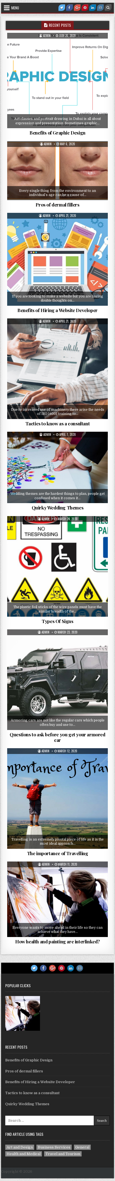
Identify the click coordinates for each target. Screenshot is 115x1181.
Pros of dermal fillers (57, 205)
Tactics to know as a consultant (57, 423)
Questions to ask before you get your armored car (57, 737)
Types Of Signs (57, 621)
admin (47, 35)
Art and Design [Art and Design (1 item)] (20, 1147)
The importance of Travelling (57, 853)
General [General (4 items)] (82, 1147)
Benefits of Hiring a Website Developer (57, 310)
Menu (15, 7)
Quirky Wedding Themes (58, 507)
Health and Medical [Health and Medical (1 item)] (24, 1154)
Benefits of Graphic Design (57, 133)
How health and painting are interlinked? (57, 941)
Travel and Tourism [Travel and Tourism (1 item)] (63, 1154)
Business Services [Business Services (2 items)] (54, 1147)
